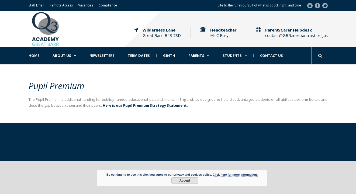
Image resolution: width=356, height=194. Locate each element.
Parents (196, 55)
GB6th (169, 55)
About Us (62, 55)
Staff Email (36, 5)
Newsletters (102, 55)
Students (232, 55)
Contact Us (271, 55)
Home (34, 55)
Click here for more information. (235, 174)
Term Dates (139, 55)
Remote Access (61, 5)
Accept (184, 180)
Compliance (108, 5)
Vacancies (85, 5)
